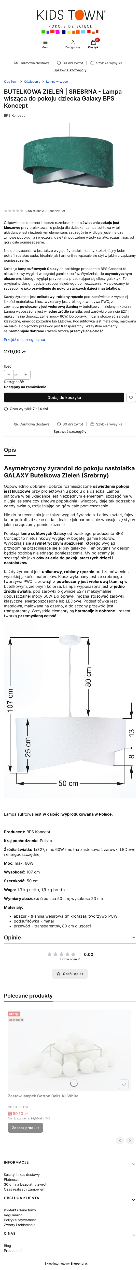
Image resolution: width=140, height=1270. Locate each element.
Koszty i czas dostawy (22, 1174)
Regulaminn (13, 1215)
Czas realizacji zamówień (24, 1189)
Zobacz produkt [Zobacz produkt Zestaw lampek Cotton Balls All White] (25, 1128)
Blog (7, 1246)
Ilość (7, 366)
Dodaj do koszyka (64, 397)
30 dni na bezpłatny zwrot (25, 1184)
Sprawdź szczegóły (70, 70)
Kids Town (11, 81)
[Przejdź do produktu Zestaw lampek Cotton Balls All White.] (69, 1050)
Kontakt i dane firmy (20, 1210)
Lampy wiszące (57, 81)
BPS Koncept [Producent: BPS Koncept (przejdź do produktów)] (14, 115)
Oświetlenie (32, 81)
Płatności (11, 1179)
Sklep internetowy (64, 1263)
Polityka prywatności (20, 1220)
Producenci (13, 1250)
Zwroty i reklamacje (19, 1225)
